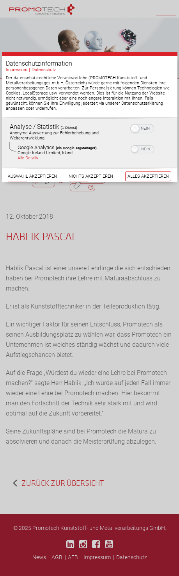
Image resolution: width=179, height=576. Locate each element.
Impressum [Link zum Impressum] (17, 69)
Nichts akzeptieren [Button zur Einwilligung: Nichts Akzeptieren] (91, 175)
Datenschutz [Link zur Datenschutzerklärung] (44, 69)
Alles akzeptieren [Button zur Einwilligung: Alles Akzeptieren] (148, 175)
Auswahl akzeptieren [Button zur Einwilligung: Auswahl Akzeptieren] (32, 175)
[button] (135, 128)
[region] (90, 142)
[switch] (142, 127)
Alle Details (28, 157)
